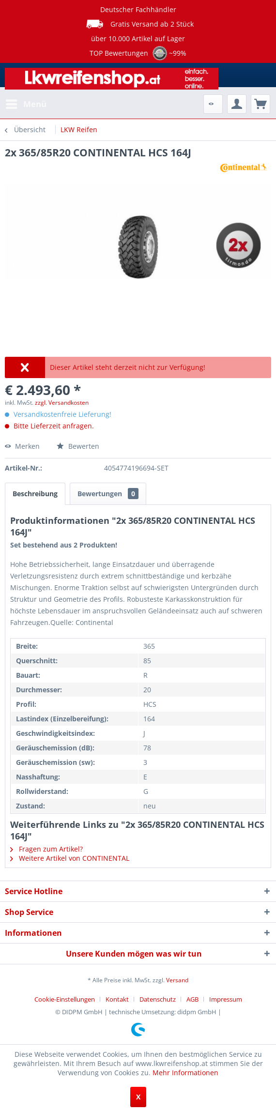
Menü (26, 102)
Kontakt (117, 999)
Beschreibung (35, 493)
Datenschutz (157, 999)
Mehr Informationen (185, 1072)
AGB (192, 999)
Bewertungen (107, 493)
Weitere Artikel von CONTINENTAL (69, 858)
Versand (177, 980)
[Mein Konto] (236, 104)
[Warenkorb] (260, 104)
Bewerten (78, 446)
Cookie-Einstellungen (64, 999)
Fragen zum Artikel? (46, 848)
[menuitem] (25, 104)
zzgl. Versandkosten (62, 402)
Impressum (225, 999)
